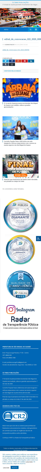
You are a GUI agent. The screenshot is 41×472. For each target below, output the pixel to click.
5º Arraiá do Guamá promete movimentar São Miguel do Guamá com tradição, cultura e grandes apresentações (21, 5)
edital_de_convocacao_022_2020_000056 (16, 62)
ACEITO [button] (14, 467)
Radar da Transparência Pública (25, 450)
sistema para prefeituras (27, 437)
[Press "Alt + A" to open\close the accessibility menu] (38, 238)
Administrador (9, 56)
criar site (15, 437)
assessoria (16, 440)
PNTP (11, 450)
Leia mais (29, 462)
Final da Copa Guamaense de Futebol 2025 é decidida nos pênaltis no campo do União (20, 192)
